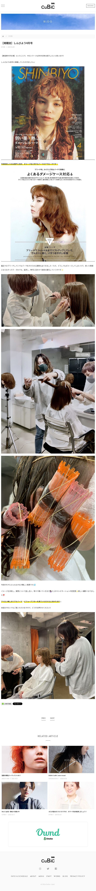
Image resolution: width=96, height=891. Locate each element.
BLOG (65, 876)
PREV (44, 718)
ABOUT (33, 876)
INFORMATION (53, 778)
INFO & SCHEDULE (19, 876)
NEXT (52, 718)
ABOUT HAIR (5, 778)
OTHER (10, 36)
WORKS (57, 876)
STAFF (49, 876)
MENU (41, 876)
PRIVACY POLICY (77, 876)
